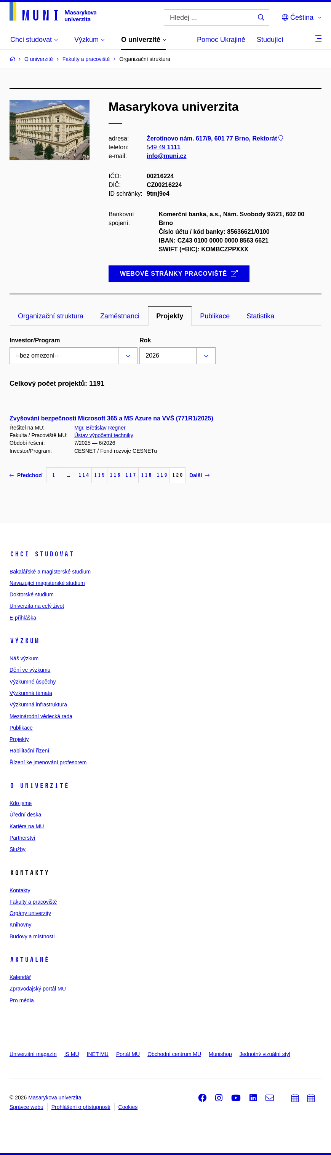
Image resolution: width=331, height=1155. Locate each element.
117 (130, 475)
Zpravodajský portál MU (38, 989)
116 (115, 475)
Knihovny (21, 925)
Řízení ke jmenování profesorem (48, 762)
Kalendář (20, 977)
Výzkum (24, 641)
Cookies (128, 1107)
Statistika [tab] (260, 316)
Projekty (19, 739)
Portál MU (128, 1054)
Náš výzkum (24, 658)
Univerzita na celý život (37, 606)
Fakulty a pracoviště (33, 902)
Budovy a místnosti (32, 936)
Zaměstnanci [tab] (119, 316)
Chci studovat (42, 554)
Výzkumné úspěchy (33, 682)
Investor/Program (35, 340)
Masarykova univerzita (54, 1097)
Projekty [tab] (169, 316)
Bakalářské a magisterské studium (50, 572)
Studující (270, 39)
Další (199, 475)
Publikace (21, 728)
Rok (145, 340)
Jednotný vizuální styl (265, 1054)
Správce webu (26, 1107)
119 (162, 475)
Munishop (220, 1054)
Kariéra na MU (27, 826)
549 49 (164, 147)
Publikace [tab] (215, 316)
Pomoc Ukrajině (221, 39)
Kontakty (20, 890)
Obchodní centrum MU (174, 1054)
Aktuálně (29, 959)
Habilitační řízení (29, 751)
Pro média (22, 1000)
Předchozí (26, 475)
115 (99, 475)
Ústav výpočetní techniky (103, 435)
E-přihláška (23, 618)
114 (84, 475)
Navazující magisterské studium (47, 583)
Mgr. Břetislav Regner (100, 428)
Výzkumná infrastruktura (38, 704)
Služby (18, 849)
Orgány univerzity (30, 913)
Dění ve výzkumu (30, 670)
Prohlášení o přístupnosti (80, 1107)
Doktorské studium (32, 594)
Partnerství (22, 838)
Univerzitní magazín (33, 1054)
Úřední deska (25, 815)
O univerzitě (39, 785)
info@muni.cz (166, 156)
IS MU (71, 1054)
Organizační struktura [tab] (50, 316)
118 (146, 475)
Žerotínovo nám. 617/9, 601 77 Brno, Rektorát (216, 138)
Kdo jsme (21, 803)
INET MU (98, 1054)
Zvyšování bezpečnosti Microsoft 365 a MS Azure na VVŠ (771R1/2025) (111, 418)
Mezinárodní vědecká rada (41, 716)
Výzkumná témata (31, 693)
